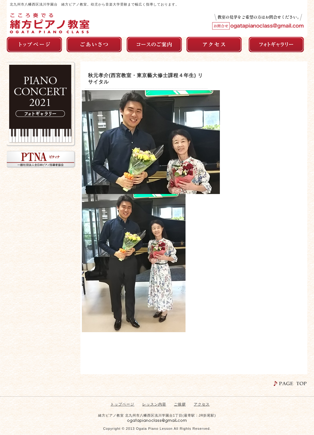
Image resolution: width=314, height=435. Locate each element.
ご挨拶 (180, 404)
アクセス (202, 404)
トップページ (122, 404)
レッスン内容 (154, 404)
